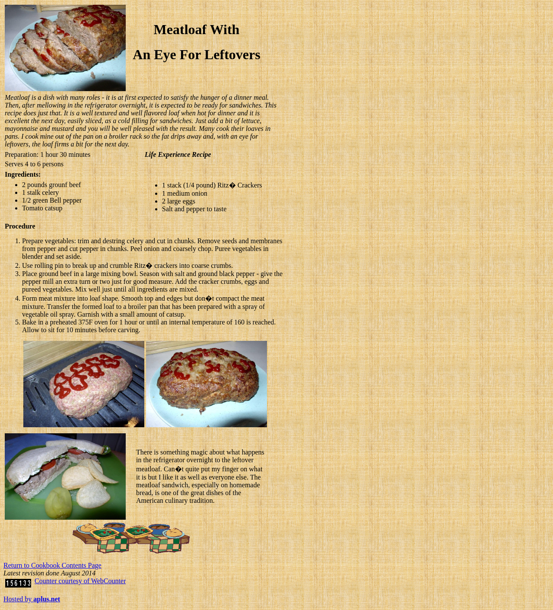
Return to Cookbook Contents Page (52, 565)
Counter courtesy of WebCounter (80, 581)
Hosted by (31, 599)
